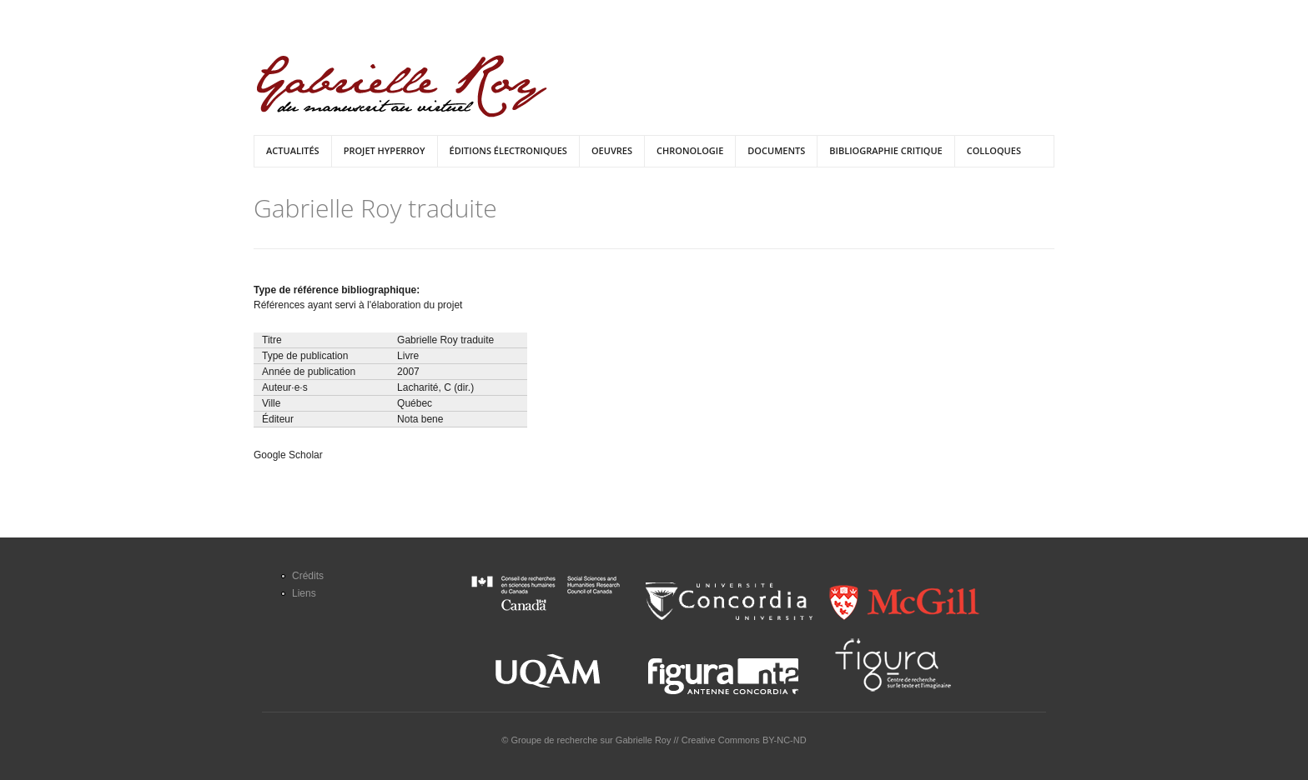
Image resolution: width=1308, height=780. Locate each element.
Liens (304, 593)
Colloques (994, 150)
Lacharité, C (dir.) (435, 387)
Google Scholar (288, 455)
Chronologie (690, 150)
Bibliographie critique (885, 150)
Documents (776, 150)
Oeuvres (611, 150)
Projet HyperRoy (384, 150)
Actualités (292, 150)
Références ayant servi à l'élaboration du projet (358, 305)
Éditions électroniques (508, 150)
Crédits (308, 576)
